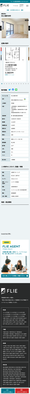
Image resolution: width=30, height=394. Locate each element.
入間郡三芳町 (22, 323)
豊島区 (7, 349)
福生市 (19, 355)
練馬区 (19, 349)
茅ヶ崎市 (19, 382)
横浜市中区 (23, 367)
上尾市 (4, 320)
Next (29, 28)
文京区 (17, 345)
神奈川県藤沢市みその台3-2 (18, 100)
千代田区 (5, 345)
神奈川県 (5, 364)
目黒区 (10, 347)
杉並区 (4, 349)
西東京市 (5, 359)
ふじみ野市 (16, 323)
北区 (10, 349)
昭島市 (10, 353)
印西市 (20, 337)
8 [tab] (18, 83)
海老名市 (11, 384)
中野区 (25, 347)
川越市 (4, 318)
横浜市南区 (5, 369)
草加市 (7, 320)
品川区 (7, 347)
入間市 (19, 320)
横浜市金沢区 (6, 371)
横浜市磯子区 (19, 369)
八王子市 (12, 351)
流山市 (20, 335)
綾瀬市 (18, 384)
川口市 (10, 318)
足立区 (23, 349)
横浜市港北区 (12, 371)
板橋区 (16, 349)
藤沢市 (10, 382)
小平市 (25, 353)
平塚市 (4, 382)
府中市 (7, 353)
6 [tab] (13, 83)
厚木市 (4, 384)
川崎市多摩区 (6, 378)
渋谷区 (21, 347)
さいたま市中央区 (15, 314)
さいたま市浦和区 (7, 316)
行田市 (14, 318)
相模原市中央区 (12, 380)
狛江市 (22, 355)
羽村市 (23, 357)
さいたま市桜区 (22, 314)
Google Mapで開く (6, 233)
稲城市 (20, 357)
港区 (11, 345)
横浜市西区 (18, 367)
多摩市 (17, 357)
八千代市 (24, 335)
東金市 (10, 335)
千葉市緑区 (11, 333)
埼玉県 (4, 309)
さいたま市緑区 (21, 316)
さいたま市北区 (13, 312)
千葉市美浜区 (17, 333)
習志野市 (15, 335)
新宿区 (14, 345)
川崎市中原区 (17, 376)
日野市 (4, 355)
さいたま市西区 (6, 312)
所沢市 (17, 318)
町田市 (17, 353)
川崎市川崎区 (6, 376)
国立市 (16, 355)
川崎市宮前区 (12, 378)
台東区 (20, 345)
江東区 (4, 347)
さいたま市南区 (14, 316)
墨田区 (24, 345)
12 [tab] (28, 83)
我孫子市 (5, 337)
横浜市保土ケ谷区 (12, 369)
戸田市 (16, 320)
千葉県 (4, 329)
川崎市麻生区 (18, 378)
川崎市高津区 (23, 376)
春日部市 (21, 318)
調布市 (14, 353)
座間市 (15, 384)
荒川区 (13, 349)
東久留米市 (12, 357)
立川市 (16, 351)
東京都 (4, 343)
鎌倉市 (7, 382)
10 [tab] (23, 83)
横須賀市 (24, 380)
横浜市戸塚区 (18, 371)
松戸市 (4, 335)
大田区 (14, 347)
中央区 (8, 345)
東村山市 (8, 355)
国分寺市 (12, 355)
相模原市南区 (19, 380)
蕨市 (14, 320)
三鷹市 (23, 351)
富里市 (23, 337)
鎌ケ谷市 (9, 337)
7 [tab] (16, 83)
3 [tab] (6, 83)
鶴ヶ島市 (8, 323)
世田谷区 (18, 347)
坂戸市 (4, 323)
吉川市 (11, 323)
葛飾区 (4, 351)
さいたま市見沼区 (7, 314)
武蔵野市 (20, 351)
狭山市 (25, 318)
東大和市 (5, 357)
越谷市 (10, 320)
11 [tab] (25, 83)
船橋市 (25, 333)
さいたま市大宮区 (21, 312)
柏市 (18, 335)
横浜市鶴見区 (6, 367)
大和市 (7, 384)
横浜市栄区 (5, 374)
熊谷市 (7, 318)
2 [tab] (4, 83)
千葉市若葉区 (6, 333)
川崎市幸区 (11, 376)
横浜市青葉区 (16, 374)
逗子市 (22, 382)
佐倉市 (7, 335)
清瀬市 (8, 357)
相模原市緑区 (6, 380)
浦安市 (12, 337)
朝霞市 (23, 320)
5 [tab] (11, 83)
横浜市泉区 (10, 374)
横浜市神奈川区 (12, 367)
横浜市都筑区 (22, 374)
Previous (1, 28)
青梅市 (4, 353)
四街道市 (16, 337)
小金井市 (21, 353)
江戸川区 (8, 351)
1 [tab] (1, 83)
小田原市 (15, 382)
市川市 (21, 333)
